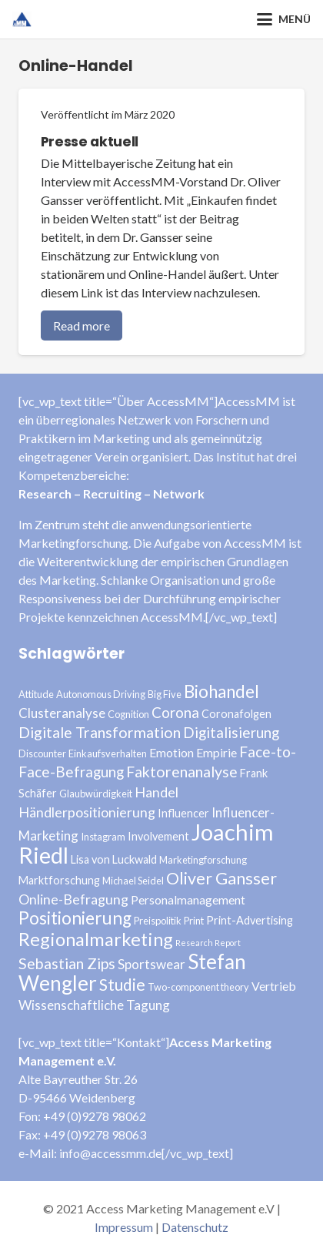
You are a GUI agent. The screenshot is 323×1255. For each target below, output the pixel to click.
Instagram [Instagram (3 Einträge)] (103, 837)
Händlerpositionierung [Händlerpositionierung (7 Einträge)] (86, 812)
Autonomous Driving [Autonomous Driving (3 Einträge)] (100, 694)
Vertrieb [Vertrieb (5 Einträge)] (273, 985)
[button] (284, 19)
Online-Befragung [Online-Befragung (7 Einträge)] (73, 899)
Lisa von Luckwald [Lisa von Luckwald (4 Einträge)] (114, 859)
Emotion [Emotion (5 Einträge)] (171, 752)
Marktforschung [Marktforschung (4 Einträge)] (59, 880)
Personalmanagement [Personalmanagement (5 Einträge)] (188, 899)
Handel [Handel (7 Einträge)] (156, 792)
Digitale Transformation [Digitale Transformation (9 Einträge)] (99, 732)
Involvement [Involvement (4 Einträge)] (158, 836)
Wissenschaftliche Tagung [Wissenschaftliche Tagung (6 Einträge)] (94, 1005)
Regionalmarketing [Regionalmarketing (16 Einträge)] (95, 939)
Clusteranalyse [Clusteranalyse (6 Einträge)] (61, 713)
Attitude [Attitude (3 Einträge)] (36, 694)
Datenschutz (195, 1227)
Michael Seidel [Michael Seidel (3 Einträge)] (133, 880)
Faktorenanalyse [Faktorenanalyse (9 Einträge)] (182, 771)
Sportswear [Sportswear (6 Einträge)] (151, 964)
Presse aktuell (89, 142)
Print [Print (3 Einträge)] (194, 920)
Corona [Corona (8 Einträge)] (175, 712)
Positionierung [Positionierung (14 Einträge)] (75, 918)
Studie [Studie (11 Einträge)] (122, 984)
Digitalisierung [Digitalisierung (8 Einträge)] (231, 732)
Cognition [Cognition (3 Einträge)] (128, 714)
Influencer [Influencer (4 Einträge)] (183, 813)
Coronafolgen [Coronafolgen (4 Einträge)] (236, 713)
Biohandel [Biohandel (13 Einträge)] (221, 691)
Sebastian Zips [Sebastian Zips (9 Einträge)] (66, 963)
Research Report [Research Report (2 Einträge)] (208, 943)
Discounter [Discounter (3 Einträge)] (42, 753)
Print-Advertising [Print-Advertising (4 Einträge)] (249, 920)
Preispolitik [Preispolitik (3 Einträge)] (157, 920)
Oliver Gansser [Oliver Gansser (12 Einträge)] (221, 878)
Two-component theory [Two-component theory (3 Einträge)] (198, 987)
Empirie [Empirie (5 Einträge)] (216, 752)
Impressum (124, 1227)
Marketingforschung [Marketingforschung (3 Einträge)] (203, 860)
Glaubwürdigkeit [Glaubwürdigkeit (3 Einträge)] (95, 793)
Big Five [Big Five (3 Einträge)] (164, 694)
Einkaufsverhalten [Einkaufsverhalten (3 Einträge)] (107, 753)
